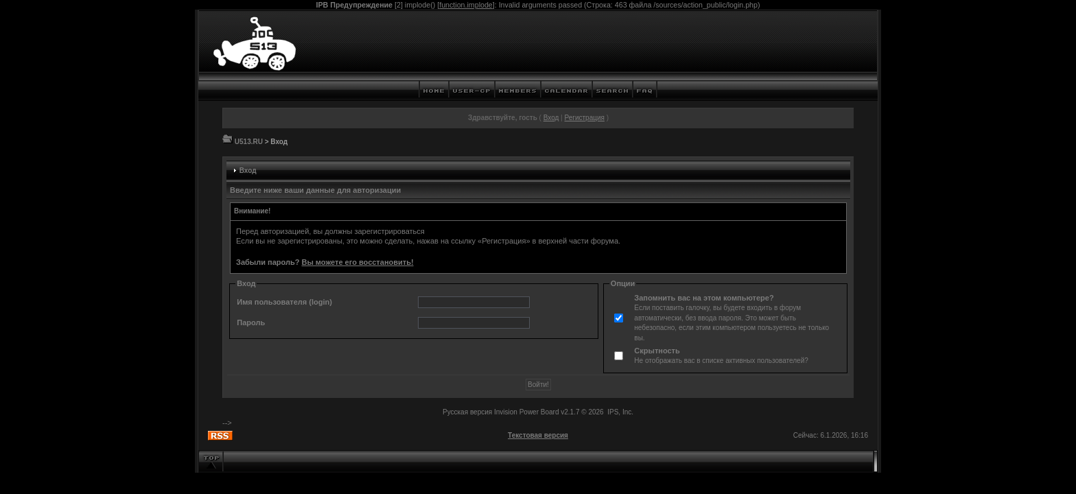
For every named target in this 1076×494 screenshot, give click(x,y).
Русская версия (467, 412)
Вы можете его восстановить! (357, 262)
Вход (551, 117)
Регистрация (584, 117)
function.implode (466, 5)
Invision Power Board (526, 412)
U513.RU (249, 141)
